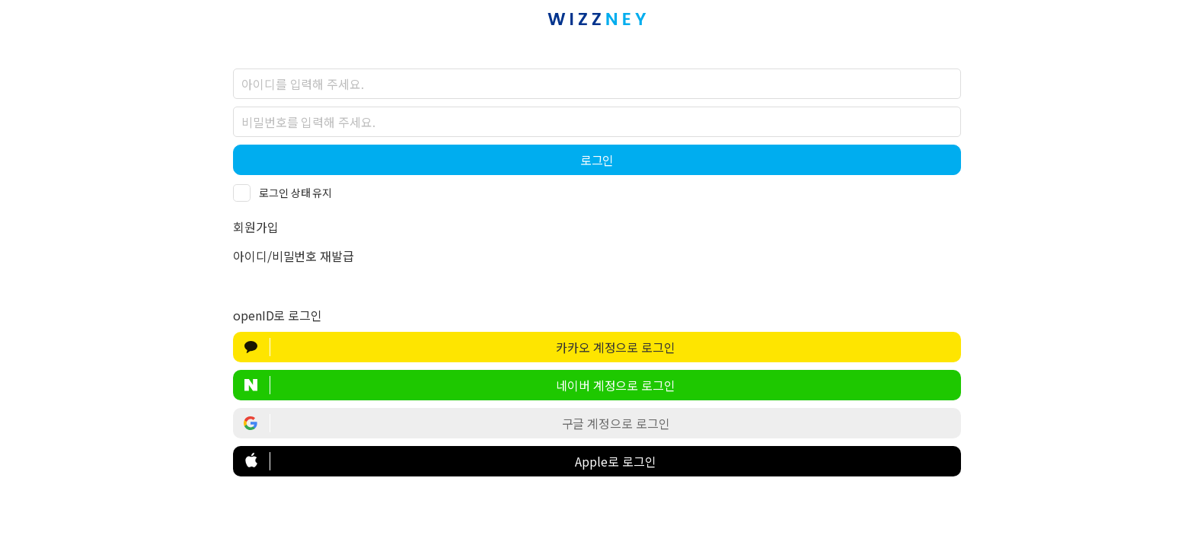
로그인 (597, 160)
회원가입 (256, 227)
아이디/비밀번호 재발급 (293, 256)
